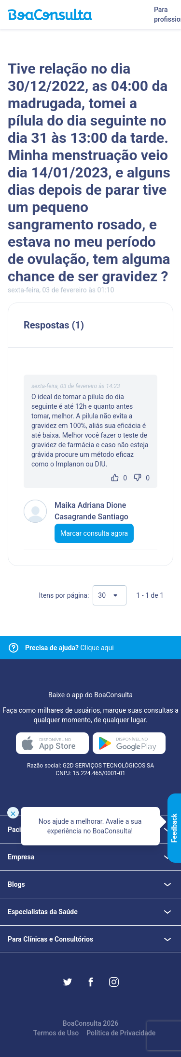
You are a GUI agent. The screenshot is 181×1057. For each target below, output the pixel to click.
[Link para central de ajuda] (13, 648)
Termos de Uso (56, 1033)
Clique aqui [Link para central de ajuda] (69, 648)
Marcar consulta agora (94, 533)
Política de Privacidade (120, 1033)
